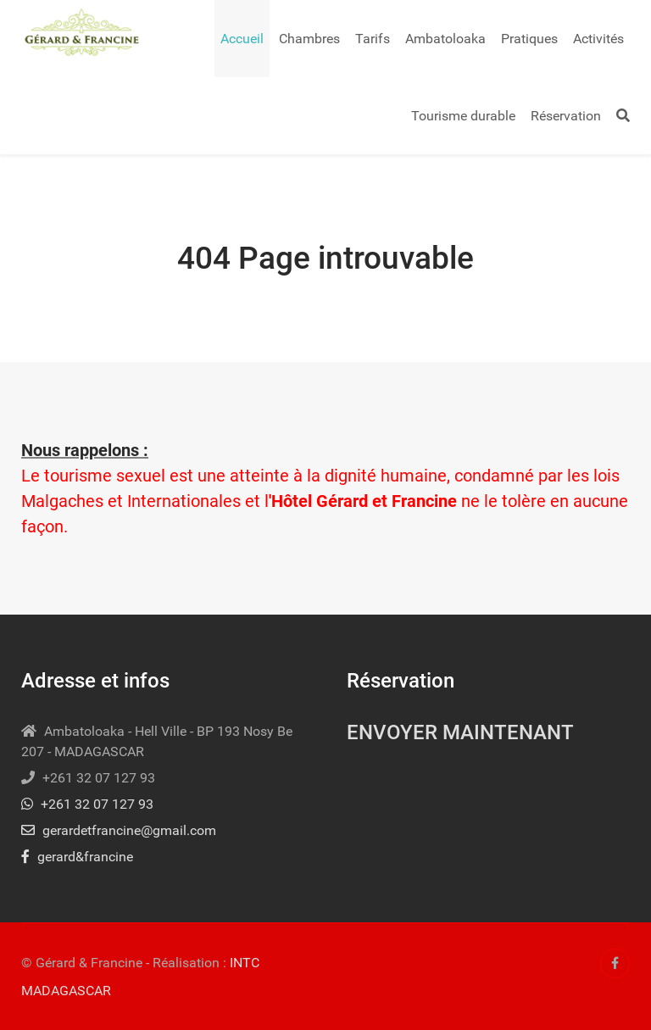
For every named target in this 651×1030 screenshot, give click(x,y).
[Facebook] (615, 963)
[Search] (623, 116)
